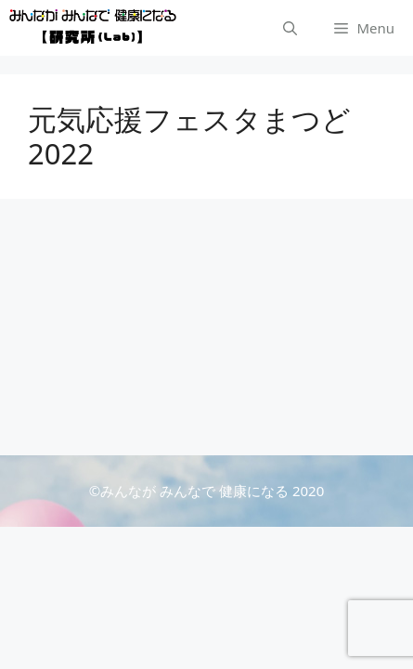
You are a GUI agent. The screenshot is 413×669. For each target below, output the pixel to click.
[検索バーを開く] (290, 28)
